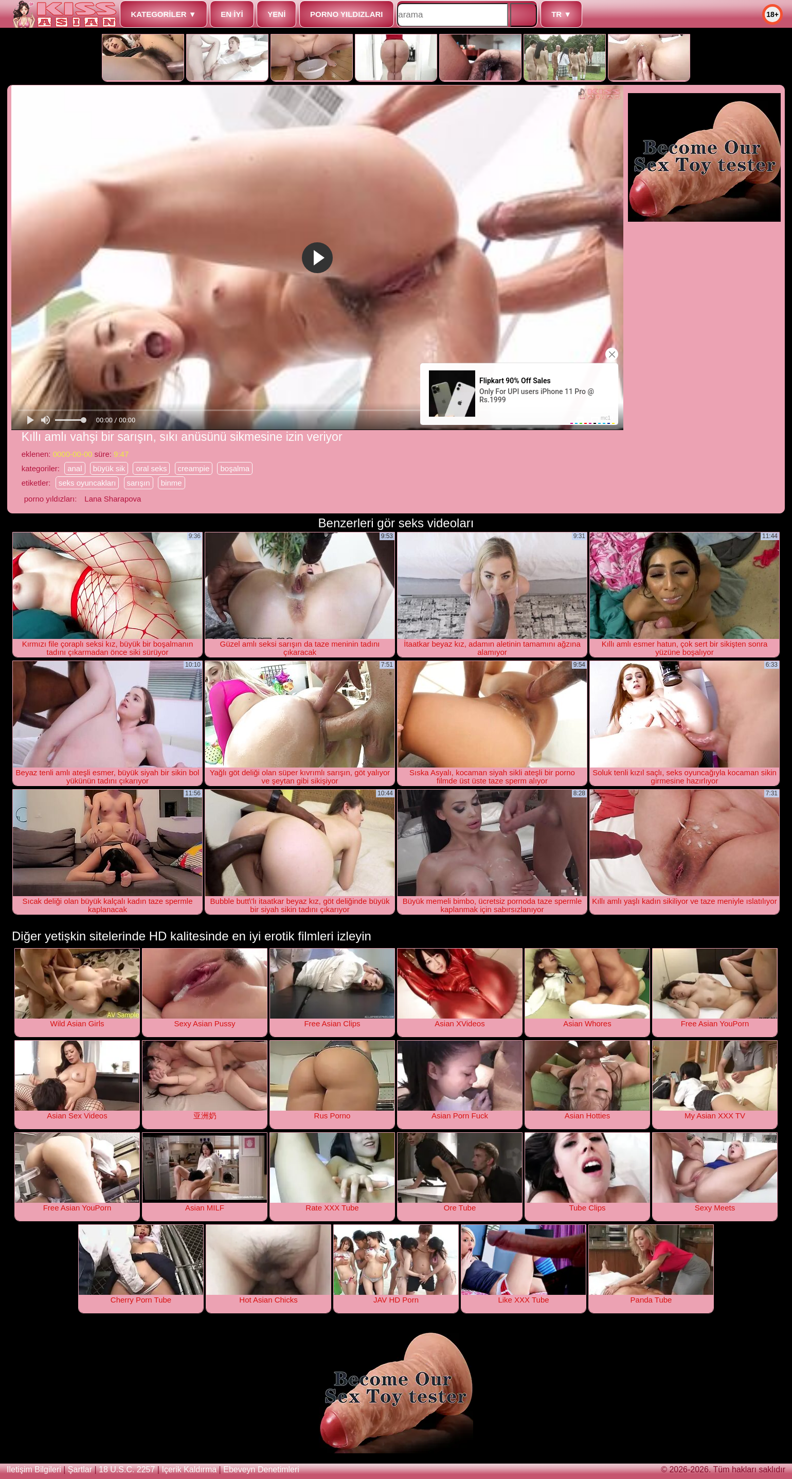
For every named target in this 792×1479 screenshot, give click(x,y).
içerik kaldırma (189, 1469)
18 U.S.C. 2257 (127, 1469)
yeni (276, 14)
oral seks (151, 468)
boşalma (234, 468)
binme (171, 482)
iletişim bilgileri (34, 1469)
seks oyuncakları (87, 482)
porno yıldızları (346, 14)
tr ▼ (561, 14)
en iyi (232, 14)
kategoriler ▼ (163, 14)
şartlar (80, 1469)
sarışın (138, 482)
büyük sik (109, 468)
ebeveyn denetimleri (261, 1469)
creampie (194, 468)
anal (74, 468)
